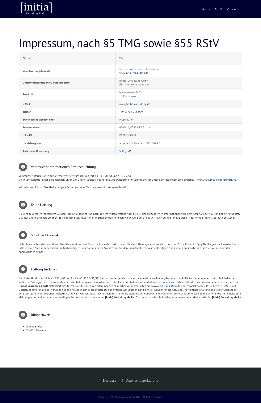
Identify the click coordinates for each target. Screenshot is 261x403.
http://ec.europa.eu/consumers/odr (217, 179)
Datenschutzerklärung (142, 380)
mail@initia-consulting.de (134, 104)
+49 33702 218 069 (131, 111)
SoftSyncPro (126, 151)
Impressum (111, 380)
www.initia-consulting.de (133, 73)
